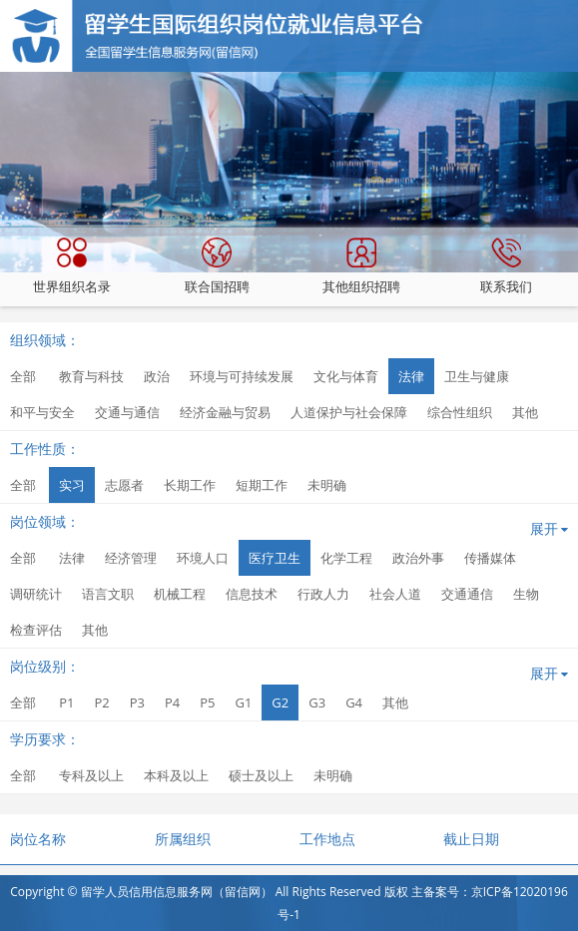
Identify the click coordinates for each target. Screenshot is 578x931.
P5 (207, 702)
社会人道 (395, 594)
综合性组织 (459, 412)
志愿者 (124, 485)
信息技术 (252, 594)
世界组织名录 (72, 266)
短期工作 (262, 485)
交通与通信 (127, 412)
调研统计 (36, 594)
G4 (353, 702)
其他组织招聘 (361, 266)
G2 (280, 702)
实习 (72, 485)
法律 (411, 376)
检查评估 (36, 630)
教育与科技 (91, 376)
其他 (525, 412)
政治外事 (418, 558)
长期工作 (190, 485)
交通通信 (467, 594)
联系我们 (506, 266)
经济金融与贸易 (225, 412)
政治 (157, 376)
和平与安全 (42, 412)
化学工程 (346, 558)
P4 (172, 702)
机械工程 (180, 594)
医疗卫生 (274, 558)
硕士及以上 (261, 775)
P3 (137, 702)
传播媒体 (490, 558)
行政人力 (323, 594)
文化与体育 (345, 376)
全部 (23, 376)
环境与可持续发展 (241, 376)
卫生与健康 (476, 376)
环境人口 (203, 558)
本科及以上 (176, 775)
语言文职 (108, 594)
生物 (526, 594)
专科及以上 (91, 775)
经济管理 (131, 558)
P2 (101, 702)
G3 (316, 702)
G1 (243, 702)
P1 (66, 702)
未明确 (326, 485)
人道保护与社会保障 (348, 412)
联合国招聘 (217, 266)
